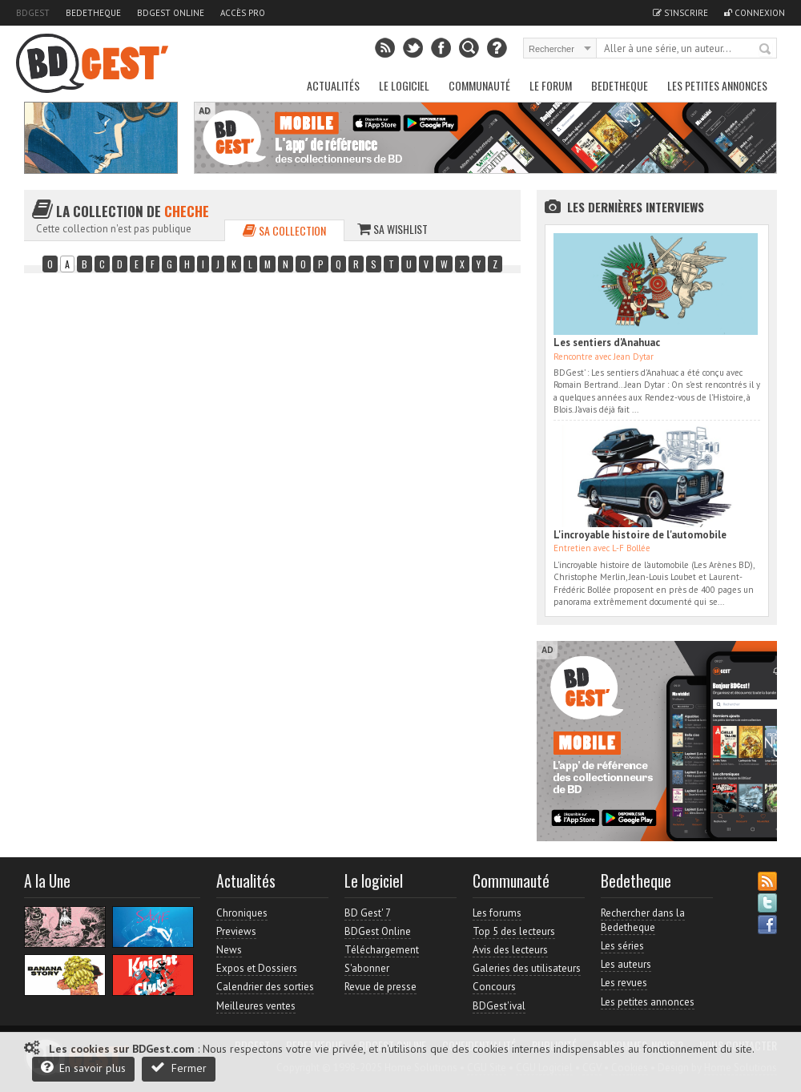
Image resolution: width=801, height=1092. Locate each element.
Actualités (333, 85)
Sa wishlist (392, 228)
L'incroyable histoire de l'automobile (640, 535)
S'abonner (366, 968)
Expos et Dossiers (256, 968)
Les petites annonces (717, 85)
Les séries (622, 946)
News (229, 950)
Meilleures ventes (256, 1006)
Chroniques (242, 913)
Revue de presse (380, 986)
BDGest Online (170, 12)
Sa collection (284, 230)
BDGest (33, 12)
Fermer (179, 1067)
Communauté (479, 85)
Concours (494, 986)
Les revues (624, 982)
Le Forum (550, 85)
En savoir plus (83, 1067)
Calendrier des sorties (265, 986)
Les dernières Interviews (635, 207)
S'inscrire (680, 12)
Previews (236, 931)
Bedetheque (93, 12)
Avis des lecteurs (510, 950)
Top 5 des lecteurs (514, 931)
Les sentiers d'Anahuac (606, 342)
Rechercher (765, 49)
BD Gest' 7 (367, 913)
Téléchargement (381, 950)
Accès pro (242, 12)
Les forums (497, 913)
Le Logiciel (404, 85)
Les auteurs (626, 964)
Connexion (754, 12)
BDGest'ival (499, 1006)
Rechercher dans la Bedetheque (643, 920)
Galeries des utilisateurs (527, 968)
